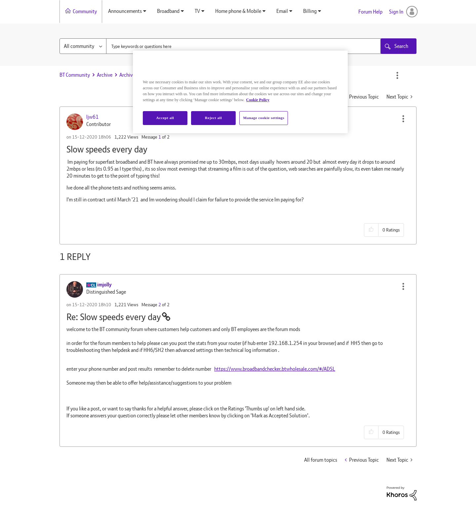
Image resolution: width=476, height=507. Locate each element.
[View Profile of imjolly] (104, 284)
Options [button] (397, 75)
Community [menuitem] (85, 11)
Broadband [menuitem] (168, 11)
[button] (403, 118)
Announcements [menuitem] (125, 11)
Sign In (396, 11)
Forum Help (370, 11)
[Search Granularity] (83, 46)
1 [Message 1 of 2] (159, 137)
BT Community (75, 74)
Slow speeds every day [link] (181, 74)
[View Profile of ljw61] (92, 116)
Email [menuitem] (282, 11)
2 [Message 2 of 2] (159, 305)
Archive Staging (135, 74)
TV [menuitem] (197, 11)
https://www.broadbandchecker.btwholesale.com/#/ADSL (274, 368)
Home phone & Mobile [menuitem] (238, 11)
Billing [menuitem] (310, 11)
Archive (104, 74)
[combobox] (244, 46)
